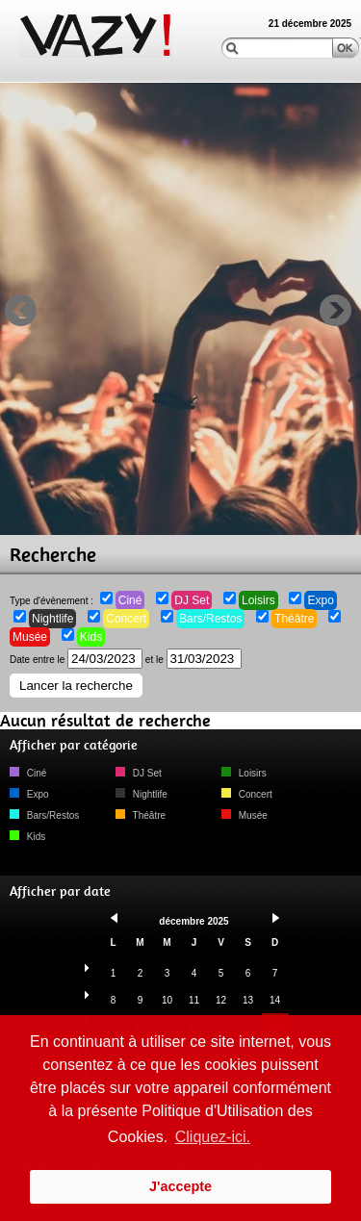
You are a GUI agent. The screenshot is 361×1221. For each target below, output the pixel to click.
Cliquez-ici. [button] (212, 1137)
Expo (320, 600)
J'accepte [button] (180, 1186)
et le (193, 659)
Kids (91, 637)
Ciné (130, 600)
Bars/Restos (210, 618)
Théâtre (294, 618)
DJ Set (191, 600)
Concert (126, 618)
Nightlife (52, 618)
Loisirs (258, 600)
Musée (30, 637)
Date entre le (76, 659)
